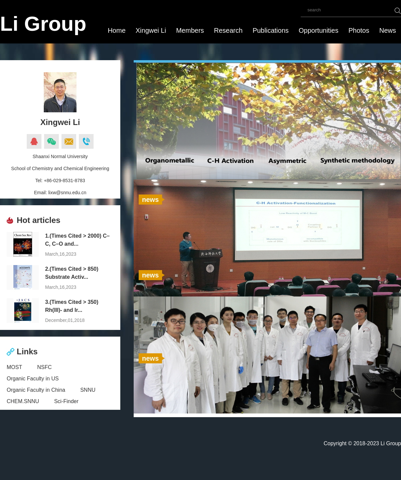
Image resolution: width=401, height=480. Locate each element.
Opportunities (319, 30)
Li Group (43, 23)
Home (116, 30)
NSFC (44, 367)
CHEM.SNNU (23, 401)
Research (228, 30)
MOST (14, 367)
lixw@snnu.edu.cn (67, 192)
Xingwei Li (151, 30)
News (387, 30)
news (150, 199)
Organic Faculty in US (33, 378)
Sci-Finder (66, 401)
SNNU (87, 390)
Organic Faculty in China (36, 390)
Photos (359, 30)
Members (190, 30)
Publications (271, 30)
